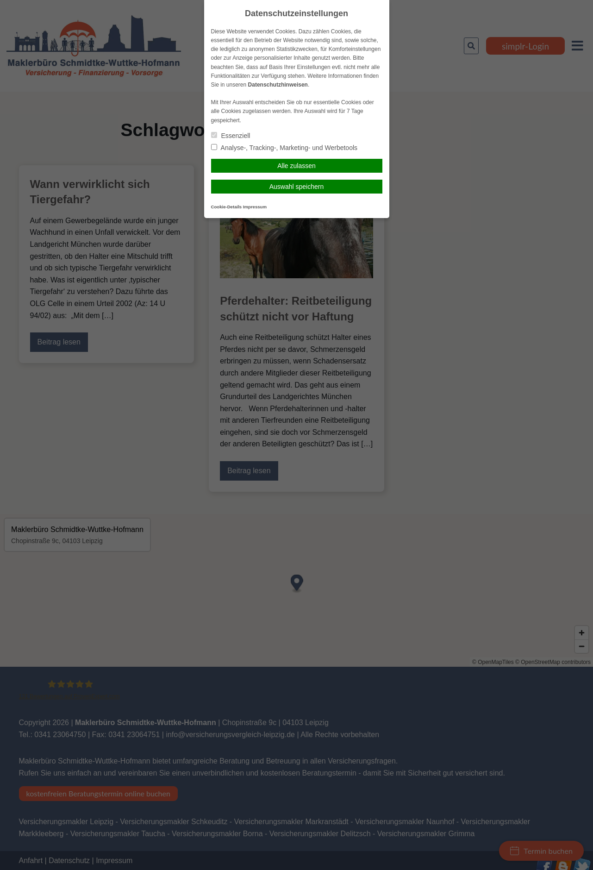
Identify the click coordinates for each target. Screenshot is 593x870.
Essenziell (230, 135)
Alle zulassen (296, 165)
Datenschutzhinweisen (278, 84)
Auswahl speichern (296, 186)
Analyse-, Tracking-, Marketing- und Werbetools (284, 147)
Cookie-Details (226, 206)
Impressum (255, 206)
